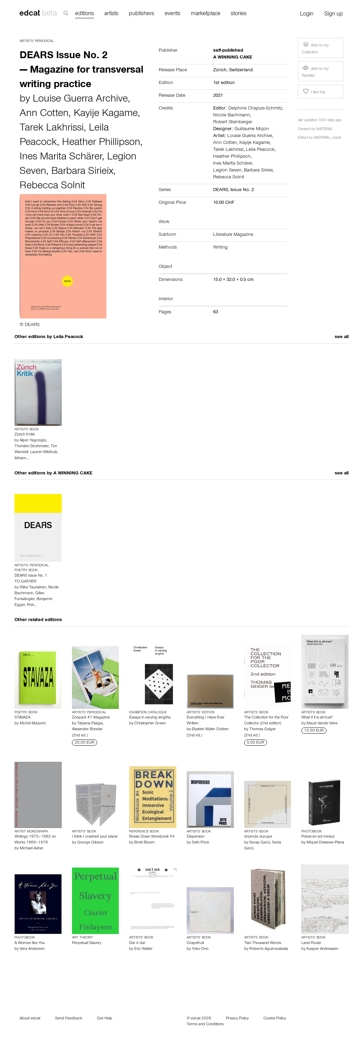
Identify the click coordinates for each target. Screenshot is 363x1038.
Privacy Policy (237, 1019)
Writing (220, 247)
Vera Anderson (32, 949)
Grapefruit (195, 943)
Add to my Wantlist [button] (315, 71)
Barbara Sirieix (82, 172)
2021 (218, 96)
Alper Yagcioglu (33, 441)
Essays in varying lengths (149, 718)
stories (239, 14)
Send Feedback (68, 1019)
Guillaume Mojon (252, 129)
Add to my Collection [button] (315, 48)
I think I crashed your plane (94, 837)
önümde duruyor (258, 837)
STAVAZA (22, 718)
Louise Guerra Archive (80, 100)
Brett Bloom (144, 843)
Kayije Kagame (106, 114)
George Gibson (90, 843)
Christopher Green (150, 724)
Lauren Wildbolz (43, 452)
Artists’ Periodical (37, 41)
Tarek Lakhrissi (52, 129)
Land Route (311, 943)
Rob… (32, 605)
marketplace (205, 14)
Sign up (333, 15)
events (172, 14)
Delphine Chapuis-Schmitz (255, 108)
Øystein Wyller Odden (210, 729)
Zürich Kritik (24, 435)
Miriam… (21, 459)
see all (342, 337)
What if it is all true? (317, 718)
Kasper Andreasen (322, 949)
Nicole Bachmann (231, 115)
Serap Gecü (259, 843)
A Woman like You (29, 943)
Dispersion (195, 837)
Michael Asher (31, 849)
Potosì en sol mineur (318, 837)
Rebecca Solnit (52, 186)
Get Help (104, 1019)
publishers (141, 14)
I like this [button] (313, 91)
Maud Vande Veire (322, 724)
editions (84, 14)
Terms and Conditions (205, 1025)
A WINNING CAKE (73, 473)
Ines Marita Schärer (61, 158)
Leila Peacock (260, 150)
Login (306, 15)
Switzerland (241, 70)
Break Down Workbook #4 (152, 837)
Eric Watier (143, 949)
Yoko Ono (200, 949)
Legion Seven (227, 170)
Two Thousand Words (262, 943)
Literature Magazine (233, 235)
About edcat (30, 1019)
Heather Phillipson (101, 143)
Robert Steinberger (232, 122)
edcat (336, 138)
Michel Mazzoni (32, 724)
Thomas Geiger (262, 729)
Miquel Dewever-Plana (325, 843)
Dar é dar (137, 943)
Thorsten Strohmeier (31, 446)
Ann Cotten (44, 114)
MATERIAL (324, 130)
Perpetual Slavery (86, 943)
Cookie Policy (274, 1019)
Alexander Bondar (87, 729)
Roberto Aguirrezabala (268, 949)
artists (111, 14)
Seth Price (200, 843)
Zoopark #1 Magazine (91, 718)
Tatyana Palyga (90, 724)
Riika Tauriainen (33, 588)
